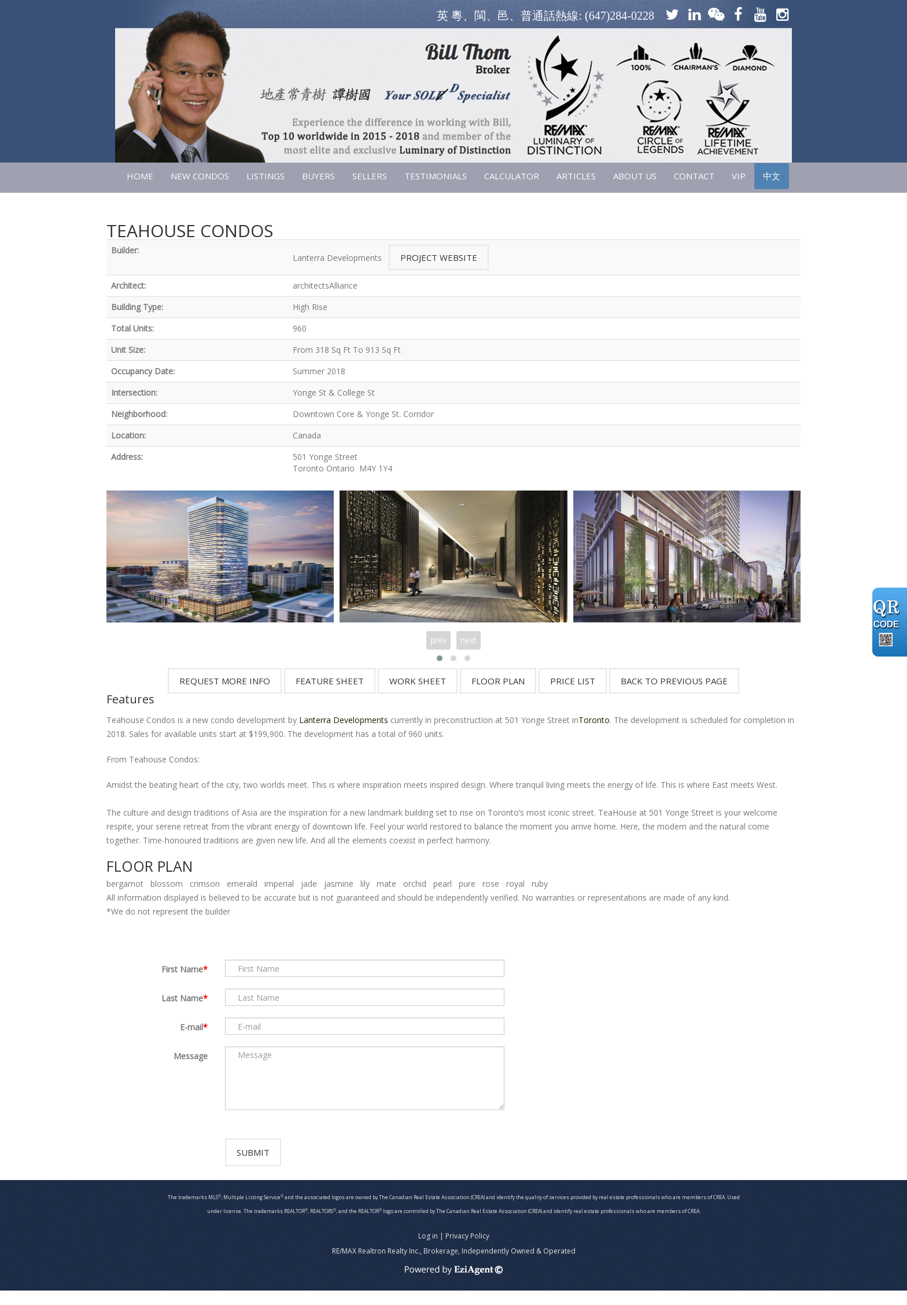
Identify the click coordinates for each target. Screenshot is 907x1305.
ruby (540, 883)
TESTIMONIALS (435, 176)
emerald (242, 883)
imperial (279, 883)
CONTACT (694, 176)
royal (515, 883)
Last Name (182, 998)
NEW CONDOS (200, 176)
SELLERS (369, 176)
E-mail (191, 1027)
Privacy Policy (467, 1250)
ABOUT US (635, 176)
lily (365, 883)
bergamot (124, 883)
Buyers (318, 176)
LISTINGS (265, 176)
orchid (414, 883)
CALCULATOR (511, 176)
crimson (205, 883)
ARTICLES (576, 176)
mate (386, 883)
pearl (442, 883)
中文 (771, 176)
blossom (166, 883)
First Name (182, 969)
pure (467, 883)
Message (191, 1055)
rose (490, 883)
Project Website (438, 257)
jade (309, 883)
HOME (140, 176)
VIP (739, 176)
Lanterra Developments (343, 719)
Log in (428, 1250)
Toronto (594, 719)
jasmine (338, 883)
